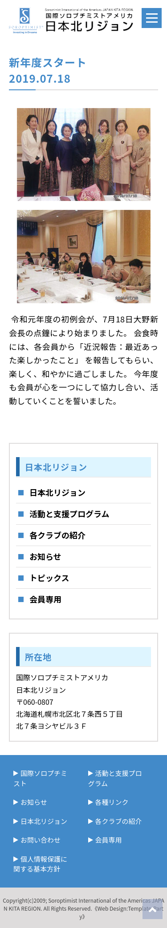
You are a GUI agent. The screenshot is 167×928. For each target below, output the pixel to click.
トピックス (49, 577)
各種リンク (112, 802)
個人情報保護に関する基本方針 (40, 864)
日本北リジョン (57, 492)
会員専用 (45, 599)
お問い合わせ (40, 839)
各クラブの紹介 (57, 535)
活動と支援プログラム (69, 513)
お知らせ (45, 556)
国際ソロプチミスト (40, 778)
